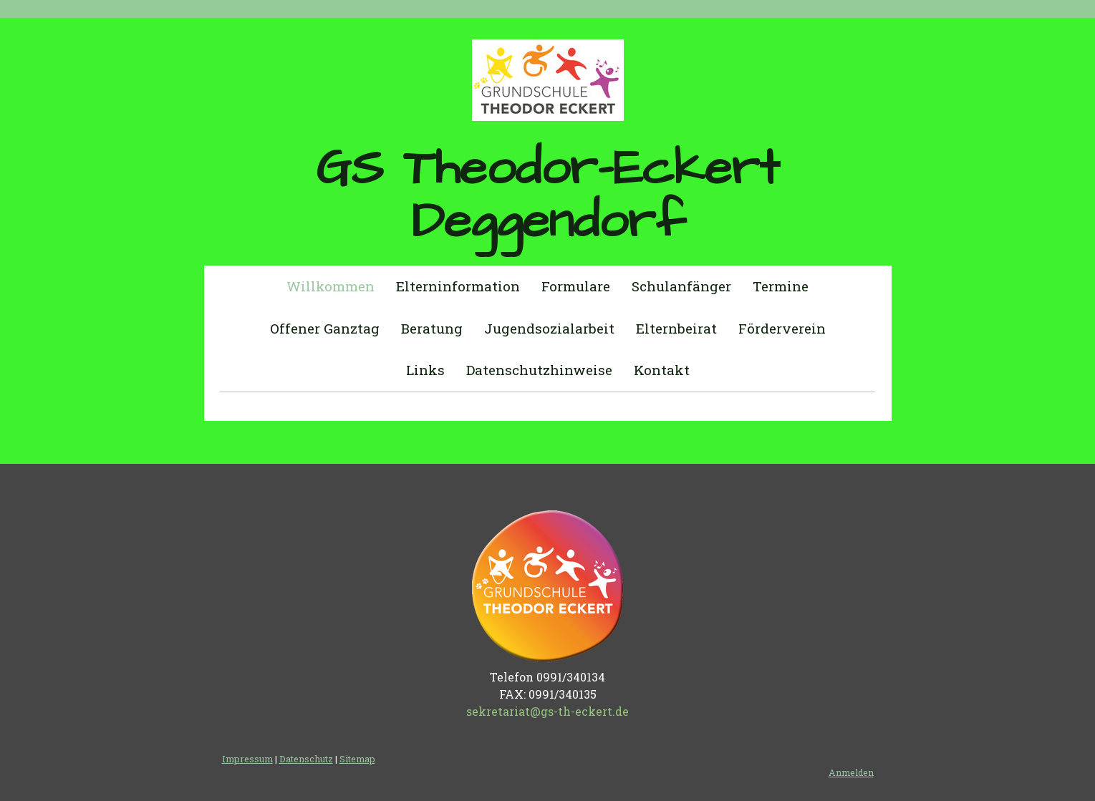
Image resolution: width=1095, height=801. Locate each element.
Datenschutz (306, 758)
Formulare (575, 286)
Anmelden (851, 772)
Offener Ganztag (325, 328)
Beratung (432, 328)
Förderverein (782, 328)
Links (425, 370)
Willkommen (330, 286)
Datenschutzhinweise (539, 370)
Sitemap (357, 758)
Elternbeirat (676, 328)
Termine (781, 286)
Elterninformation (458, 286)
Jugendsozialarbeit (549, 328)
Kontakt (662, 370)
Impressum (247, 758)
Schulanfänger (681, 286)
